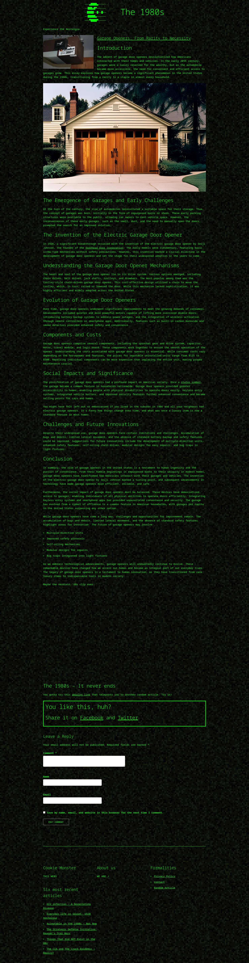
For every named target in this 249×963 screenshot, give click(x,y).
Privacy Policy (164, 876)
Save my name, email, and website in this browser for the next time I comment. (105, 812)
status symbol (191, 382)
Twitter (128, 717)
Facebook (91, 717)
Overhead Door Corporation (104, 247)
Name (46, 776)
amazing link (81, 694)
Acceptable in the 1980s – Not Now (72, 923)
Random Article (164, 887)
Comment (50, 753)
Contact (159, 882)
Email (47, 794)
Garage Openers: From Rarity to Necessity (144, 38)
